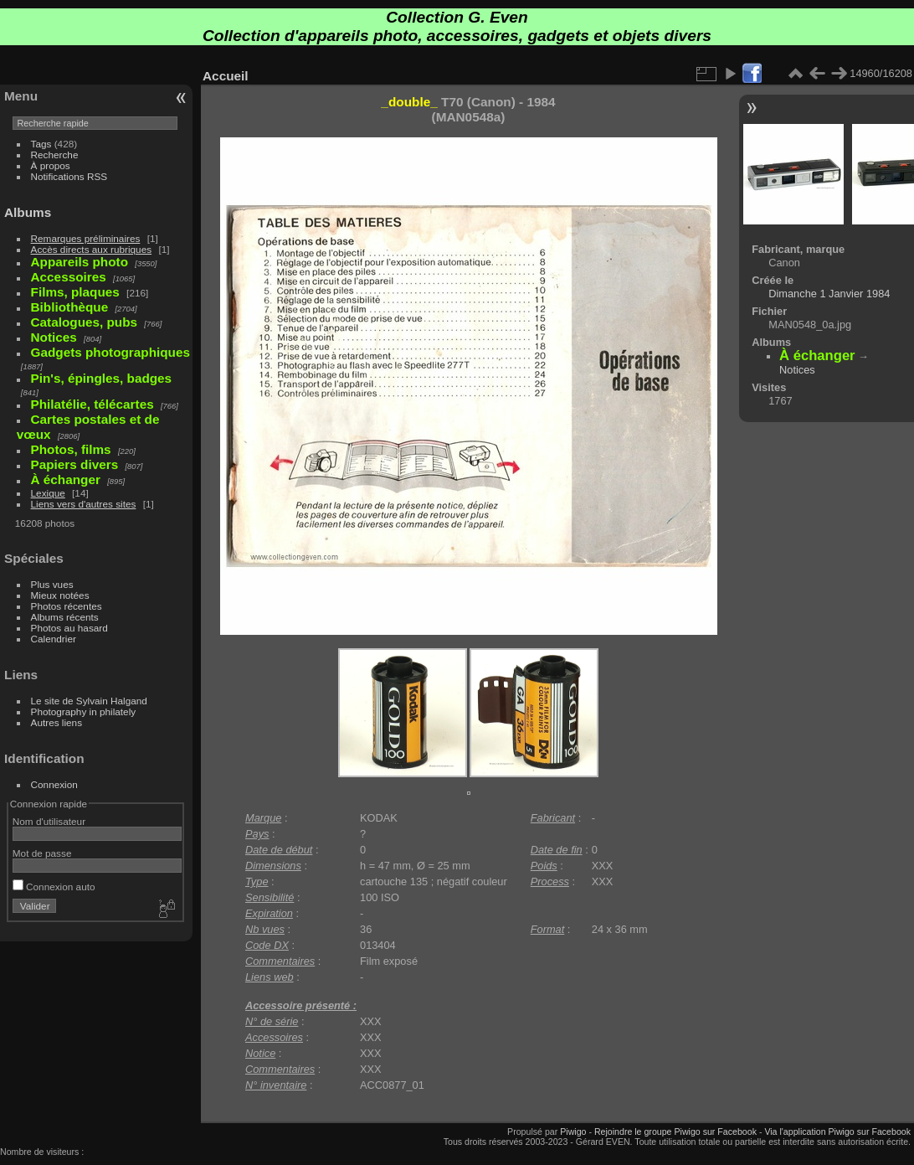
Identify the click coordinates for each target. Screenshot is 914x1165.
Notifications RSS (69, 176)
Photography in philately (83, 711)
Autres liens (56, 722)
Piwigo (573, 1131)
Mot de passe (42, 853)
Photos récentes (66, 606)
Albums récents (65, 616)
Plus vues (52, 584)
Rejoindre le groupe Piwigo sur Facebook (675, 1131)
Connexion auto (54, 886)
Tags (41, 143)
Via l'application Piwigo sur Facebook (837, 1131)
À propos (50, 165)
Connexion (54, 784)
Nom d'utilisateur (49, 821)
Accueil (226, 76)
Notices (797, 369)
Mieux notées (60, 595)
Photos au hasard (69, 627)
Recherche (55, 154)
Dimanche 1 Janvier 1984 (829, 293)
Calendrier (53, 638)
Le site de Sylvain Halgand (89, 700)
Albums (27, 212)
